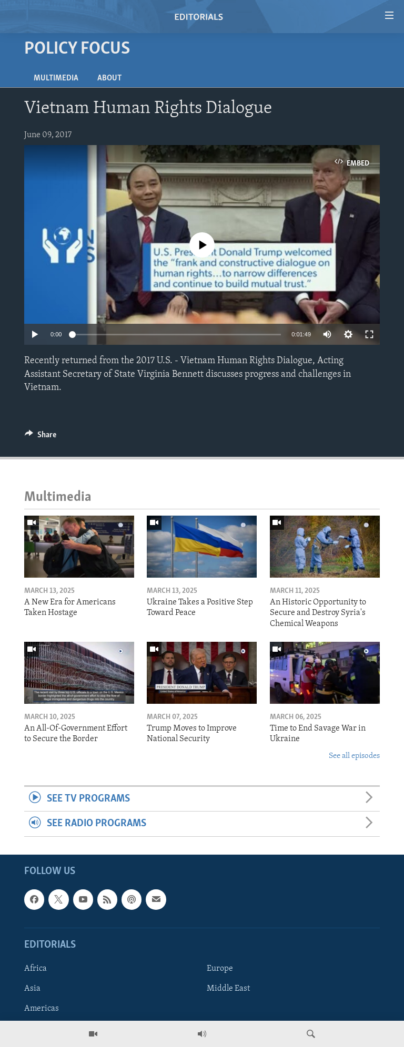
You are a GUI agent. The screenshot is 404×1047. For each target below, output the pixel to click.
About (109, 78)
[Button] (40, 437)
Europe (220, 968)
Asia (32, 988)
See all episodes (354, 756)
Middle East (228, 988)
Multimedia (56, 78)
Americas (41, 1008)
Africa (35, 968)
